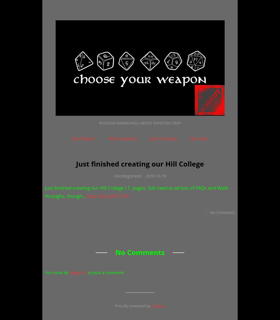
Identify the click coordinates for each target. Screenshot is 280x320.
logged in (78, 272)
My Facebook (123, 138)
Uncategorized (127, 176)
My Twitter (83, 138)
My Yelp (199, 138)
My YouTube (163, 138)
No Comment (222, 212)
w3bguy (158, 305)
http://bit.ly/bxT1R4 (108, 196)
